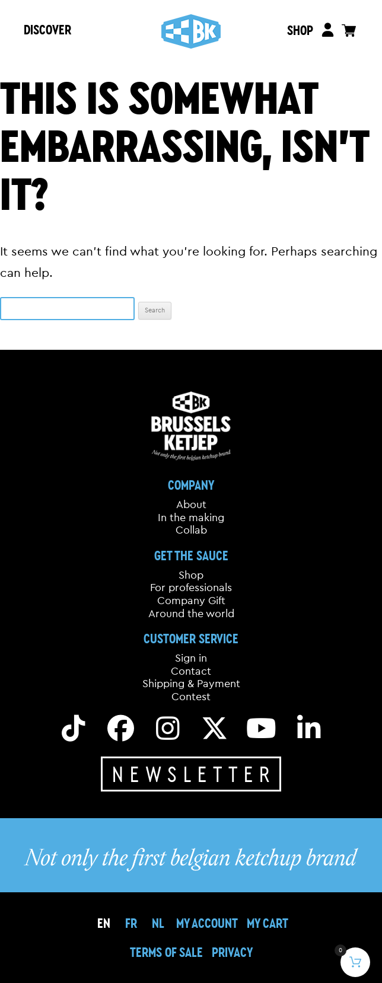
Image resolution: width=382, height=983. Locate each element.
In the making (191, 517)
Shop (191, 575)
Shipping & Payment (191, 683)
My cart (267, 923)
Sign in (191, 658)
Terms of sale (166, 952)
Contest (191, 696)
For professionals (191, 587)
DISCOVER (47, 29)
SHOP (300, 30)
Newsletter (194, 774)
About (191, 504)
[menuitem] (131, 923)
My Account (207, 923)
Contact (191, 671)
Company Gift (191, 600)
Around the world (191, 613)
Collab (191, 530)
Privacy (232, 952)
